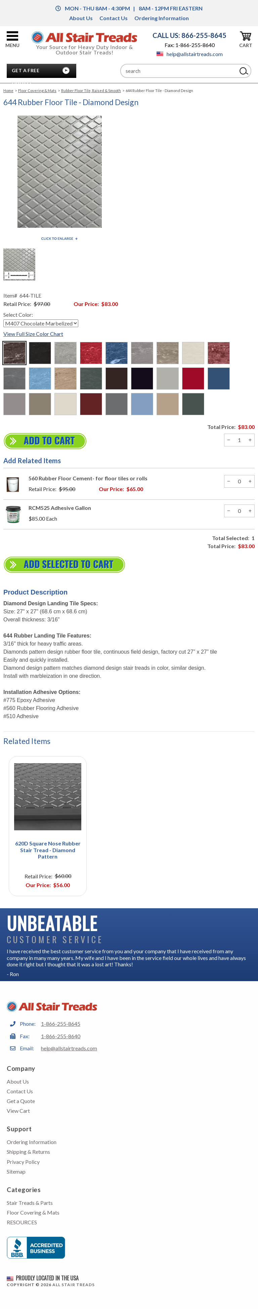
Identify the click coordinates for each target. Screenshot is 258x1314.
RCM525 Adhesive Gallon (60, 508)
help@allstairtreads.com (190, 54)
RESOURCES (22, 1222)
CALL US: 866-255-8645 (189, 35)
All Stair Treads (73, 1284)
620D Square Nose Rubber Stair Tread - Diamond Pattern (48, 849)
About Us (81, 18)
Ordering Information (161, 18)
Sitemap (16, 1171)
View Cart (18, 1110)
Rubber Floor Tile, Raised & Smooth (91, 90)
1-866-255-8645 (60, 1023)
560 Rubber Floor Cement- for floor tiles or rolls (88, 478)
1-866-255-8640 (60, 1036)
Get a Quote (21, 1101)
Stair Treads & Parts (30, 1202)
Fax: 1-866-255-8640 (190, 45)
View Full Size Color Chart (33, 334)
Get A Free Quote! (25, 72)
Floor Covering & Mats (37, 90)
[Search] (179, 71)
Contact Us (113, 18)
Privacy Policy (23, 1161)
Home (8, 90)
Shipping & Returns (28, 1151)
